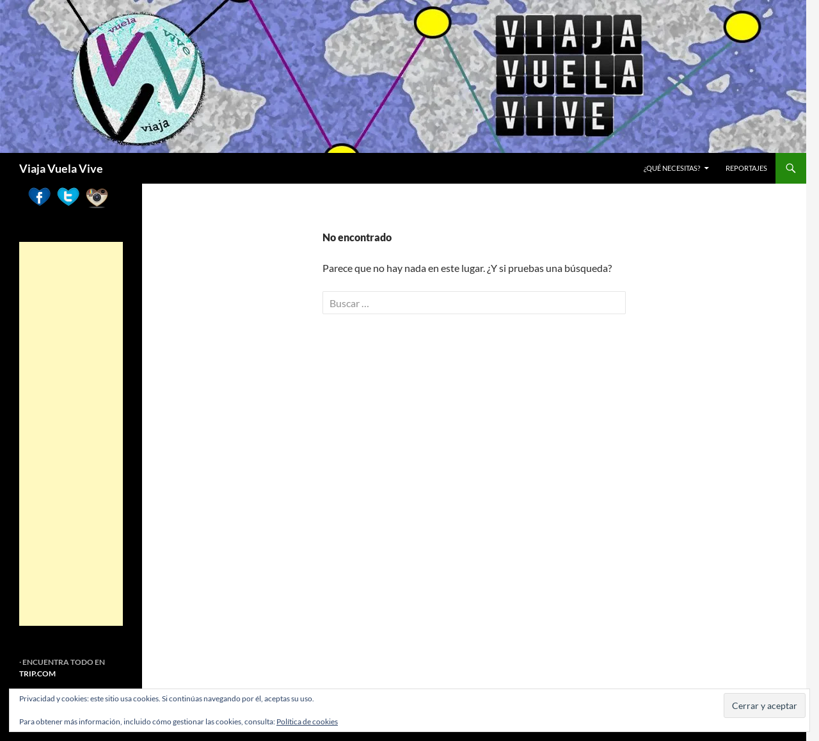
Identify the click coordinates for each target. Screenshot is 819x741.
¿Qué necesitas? (672, 168)
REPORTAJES (746, 168)
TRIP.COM (37, 673)
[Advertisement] (71, 434)
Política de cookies (307, 721)
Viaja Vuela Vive (61, 168)
